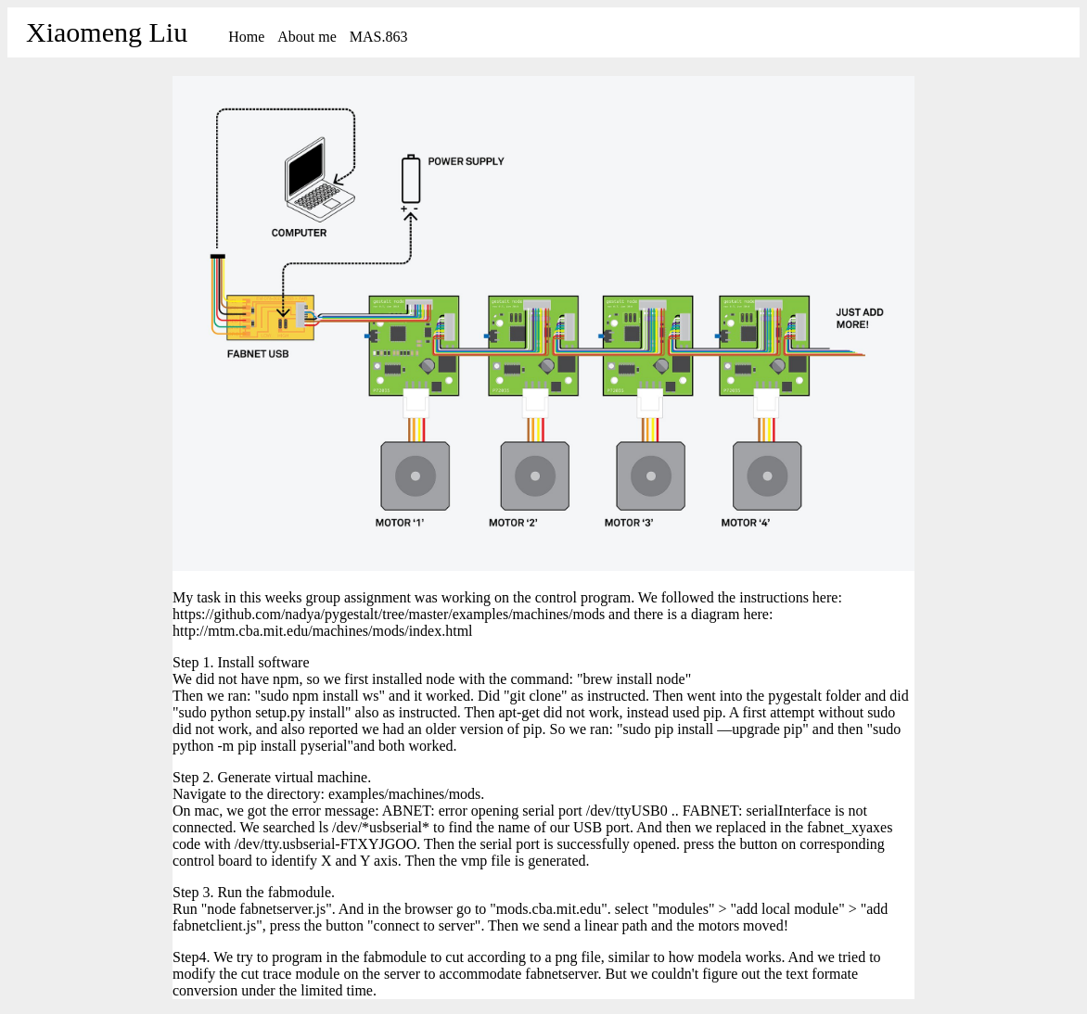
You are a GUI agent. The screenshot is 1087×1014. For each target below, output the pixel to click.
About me (307, 36)
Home (246, 36)
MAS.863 (379, 36)
